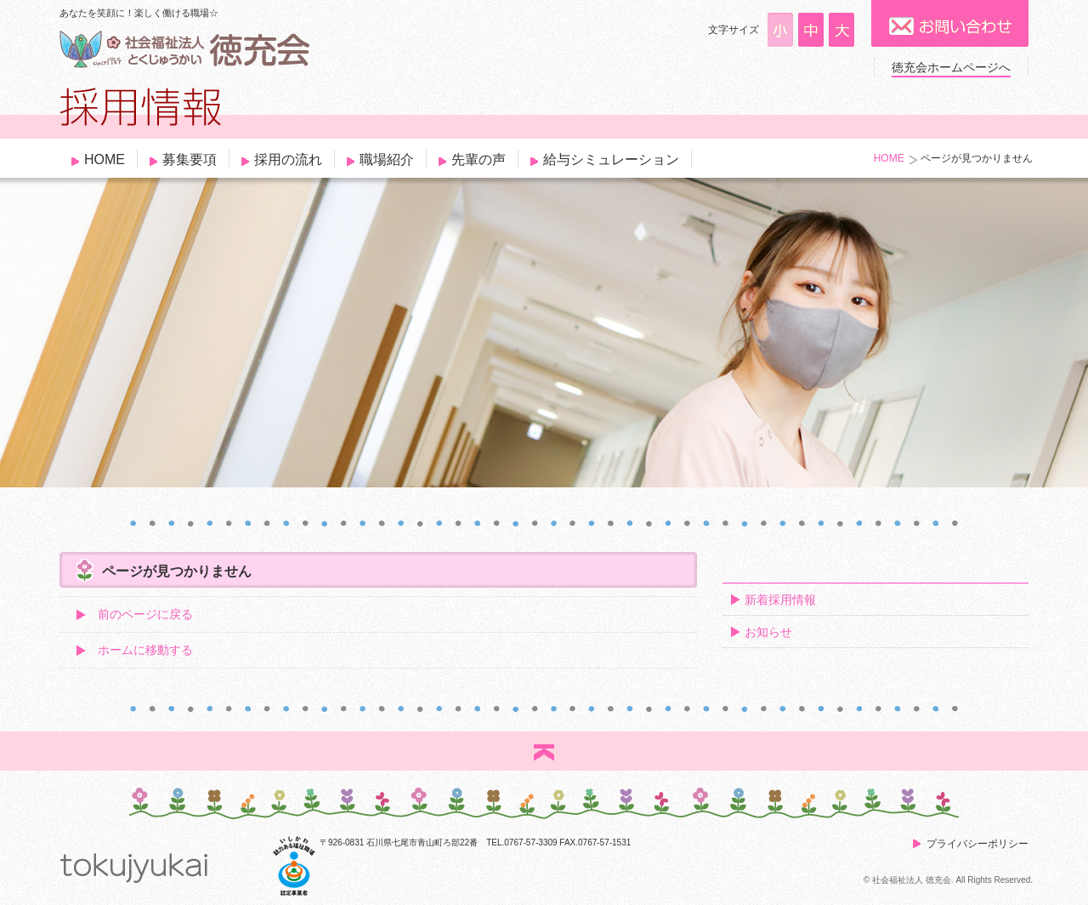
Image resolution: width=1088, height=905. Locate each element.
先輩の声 (478, 159)
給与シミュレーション (611, 159)
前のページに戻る (145, 614)
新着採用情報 (780, 599)
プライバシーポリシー (977, 844)
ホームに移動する (145, 650)
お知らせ (768, 632)
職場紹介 (387, 159)
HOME (104, 159)
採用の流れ (288, 159)
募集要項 (189, 159)
